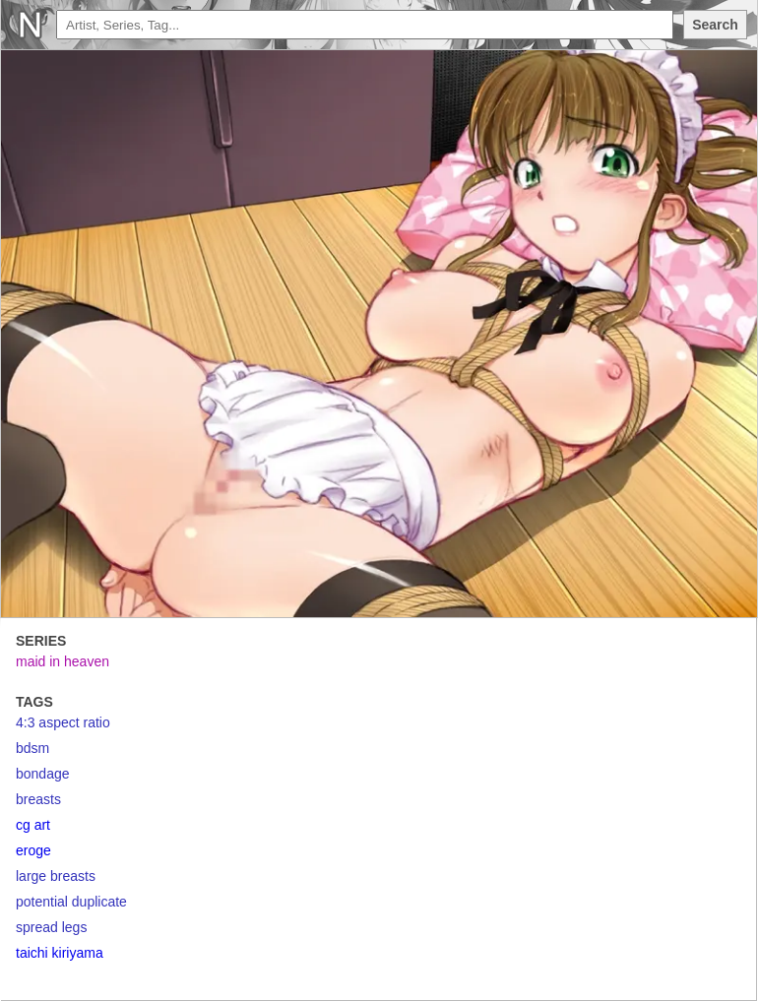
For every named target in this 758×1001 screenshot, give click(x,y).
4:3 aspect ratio (63, 722)
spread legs (51, 927)
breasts (38, 799)
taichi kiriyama (59, 953)
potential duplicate (71, 901)
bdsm (32, 748)
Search (715, 24)
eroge (33, 850)
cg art (33, 825)
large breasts (55, 876)
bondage (43, 774)
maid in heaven (62, 661)
